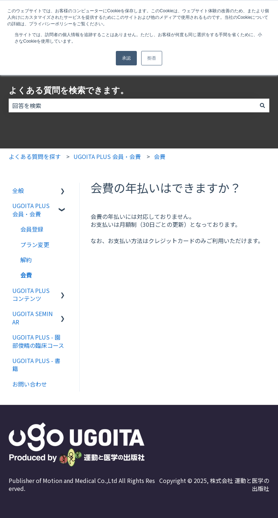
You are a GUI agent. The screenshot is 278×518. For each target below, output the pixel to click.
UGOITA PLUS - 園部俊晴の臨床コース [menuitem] (38, 341)
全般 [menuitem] (18, 190)
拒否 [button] (151, 58)
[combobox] (132, 105)
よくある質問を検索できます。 (69, 90)
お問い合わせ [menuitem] (29, 384)
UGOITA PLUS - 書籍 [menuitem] (36, 364)
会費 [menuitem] (26, 275)
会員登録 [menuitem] (31, 229)
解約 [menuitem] (26, 259)
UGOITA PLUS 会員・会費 (107, 156)
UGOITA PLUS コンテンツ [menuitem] (31, 294)
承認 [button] (126, 58)
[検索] (262, 105)
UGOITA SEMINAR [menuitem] (32, 317)
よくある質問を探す (35, 156)
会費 (159, 156)
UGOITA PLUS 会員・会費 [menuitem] (31, 209)
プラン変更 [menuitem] (34, 244)
